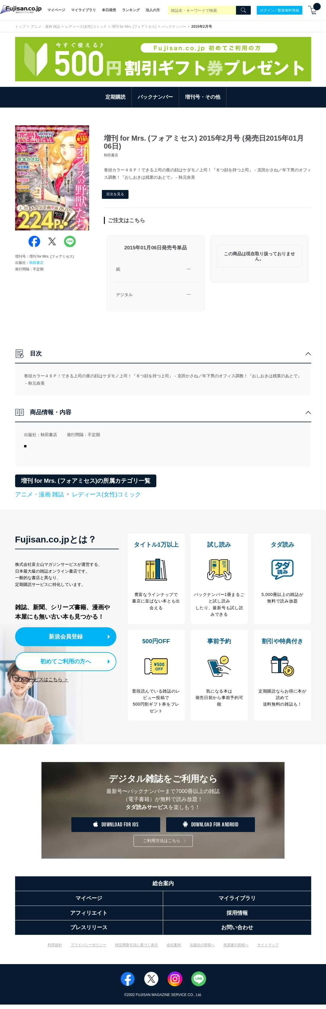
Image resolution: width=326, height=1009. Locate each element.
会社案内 (174, 949)
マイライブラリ (83, 10)
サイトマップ (268, 949)
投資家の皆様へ (236, 949)
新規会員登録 (67, 636)
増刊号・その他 (202, 97)
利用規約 (55, 949)
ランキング (131, 10)
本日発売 (109, 10)
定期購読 (115, 97)
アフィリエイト (88, 917)
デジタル (124, 294)
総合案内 (163, 888)
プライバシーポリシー (88, 949)
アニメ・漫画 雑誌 (45, 27)
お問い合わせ (237, 932)
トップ (20, 27)
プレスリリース (88, 932)
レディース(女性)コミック (86, 27)
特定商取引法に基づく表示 (136, 949)
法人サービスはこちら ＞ (41, 677)
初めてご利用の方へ (62, 660)
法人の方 (153, 10)
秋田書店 (36, 263)
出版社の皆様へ (202, 949)
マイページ (56, 10)
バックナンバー (173, 27)
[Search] (243, 10)
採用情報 (237, 917)
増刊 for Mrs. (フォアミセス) (134, 27)
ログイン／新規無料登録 (279, 10)
